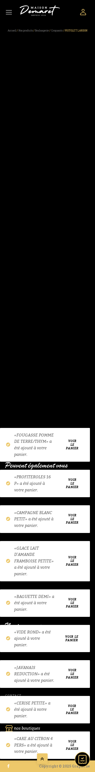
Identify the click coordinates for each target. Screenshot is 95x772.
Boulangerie (42, 30)
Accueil (12, 30)
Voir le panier (72, 445)
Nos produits (25, 30)
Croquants (57, 30)
